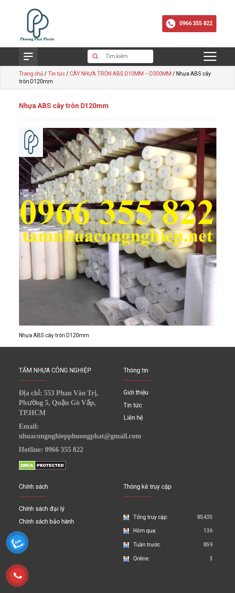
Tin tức (133, 405)
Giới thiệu (136, 392)
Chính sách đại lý (42, 508)
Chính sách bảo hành (46, 521)
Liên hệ (133, 417)
